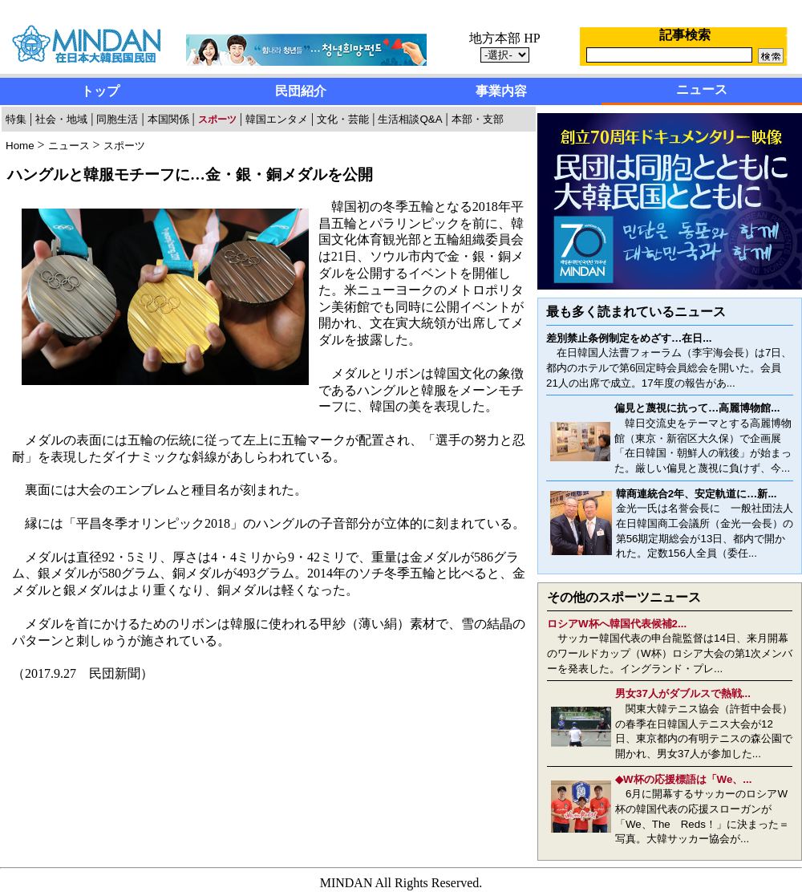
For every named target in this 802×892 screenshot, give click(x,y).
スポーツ (124, 146)
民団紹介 (300, 91)
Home (20, 146)
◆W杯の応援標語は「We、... (683, 779)
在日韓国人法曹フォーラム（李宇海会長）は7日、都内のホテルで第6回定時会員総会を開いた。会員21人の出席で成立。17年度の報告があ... (669, 367)
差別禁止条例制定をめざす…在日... (628, 338)
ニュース (701, 89)
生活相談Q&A (410, 119)
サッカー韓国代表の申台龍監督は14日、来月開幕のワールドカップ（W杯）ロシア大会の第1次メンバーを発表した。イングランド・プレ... (669, 653)
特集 (16, 119)
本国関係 (168, 119)
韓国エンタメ (276, 119)
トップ (100, 91)
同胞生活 (117, 119)
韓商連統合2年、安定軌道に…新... (696, 494)
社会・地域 (61, 119)
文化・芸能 (343, 119)
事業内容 (501, 91)
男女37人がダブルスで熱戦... (683, 693)
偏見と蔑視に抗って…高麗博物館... (697, 408)
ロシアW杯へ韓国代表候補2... (617, 624)
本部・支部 (478, 119)
